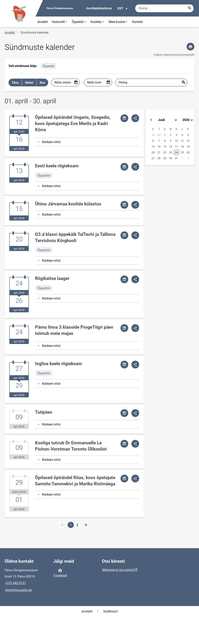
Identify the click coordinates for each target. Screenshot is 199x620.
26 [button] (188, 152)
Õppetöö (79, 22)
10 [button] (176, 140)
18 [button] (182, 146)
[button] (151, 120)
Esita (183, 82)
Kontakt (137, 22)
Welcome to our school (118, 570)
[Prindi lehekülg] (190, 46)
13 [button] (153, 146)
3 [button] (176, 134)
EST (123, 8)
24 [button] (176, 152)
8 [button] (165, 140)
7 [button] (159, 140)
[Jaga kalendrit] (124, 118)
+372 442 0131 (15, 583)
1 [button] (165, 134)
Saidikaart (110, 611)
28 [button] (159, 158)
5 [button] (188, 134)
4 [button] (182, 134)
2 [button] (170, 134)
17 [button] (176, 146)
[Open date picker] (75, 82)
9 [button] (170, 140)
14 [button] (159, 146)
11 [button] (182, 140)
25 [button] (182, 152)
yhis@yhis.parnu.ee (18, 590)
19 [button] (188, 146)
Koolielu (98, 22)
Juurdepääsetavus (99, 8)
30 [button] (159, 134)
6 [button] (153, 140)
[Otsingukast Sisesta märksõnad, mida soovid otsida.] (164, 8)
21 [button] (159, 152)
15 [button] (164, 146)
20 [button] (153, 152)
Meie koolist (118, 22)
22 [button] (164, 152)
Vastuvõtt (60, 22)
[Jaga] (135, 118)
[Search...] (189, 8)
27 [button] (153, 158)
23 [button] (170, 152)
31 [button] (176, 158)
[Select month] (168, 120)
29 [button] (153, 134)
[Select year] (188, 120)
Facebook (60, 572)
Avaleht (43, 22)
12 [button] (188, 140)
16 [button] (170, 146)
